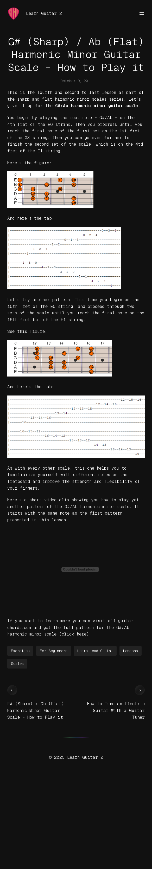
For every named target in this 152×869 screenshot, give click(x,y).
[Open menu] (141, 13)
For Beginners (53, 651)
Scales (17, 664)
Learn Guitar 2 (44, 13)
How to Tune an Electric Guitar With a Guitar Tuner (116, 710)
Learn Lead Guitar (95, 651)
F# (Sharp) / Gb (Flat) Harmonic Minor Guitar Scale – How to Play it (35, 710)
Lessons (130, 651)
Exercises (20, 651)
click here (74, 634)
